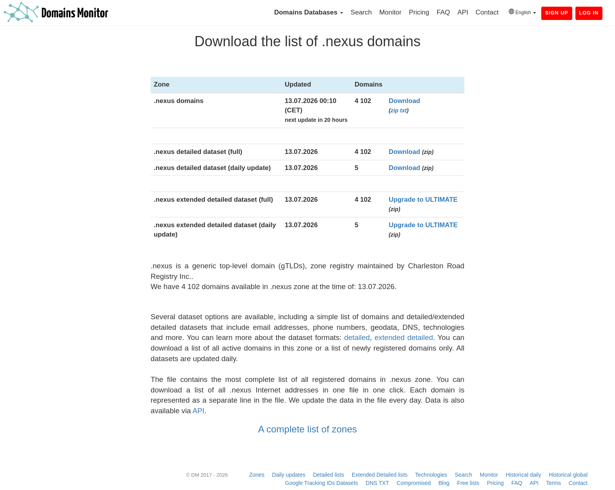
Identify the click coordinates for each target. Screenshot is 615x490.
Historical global (568, 475)
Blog (444, 483)
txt (403, 110)
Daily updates (289, 475)
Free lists (468, 483)
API (462, 12)
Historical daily (523, 475)
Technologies (431, 475)
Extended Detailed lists (380, 475)
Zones (256, 475)
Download (404, 101)
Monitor (390, 12)
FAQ (443, 12)
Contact (487, 12)
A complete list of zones (307, 429)
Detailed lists (328, 475)
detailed (357, 337)
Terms (553, 483)
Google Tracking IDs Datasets (321, 483)
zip (394, 110)
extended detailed (404, 337)
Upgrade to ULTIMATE (423, 199)
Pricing (419, 12)
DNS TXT (377, 483)
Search (361, 12)
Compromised (414, 483)
